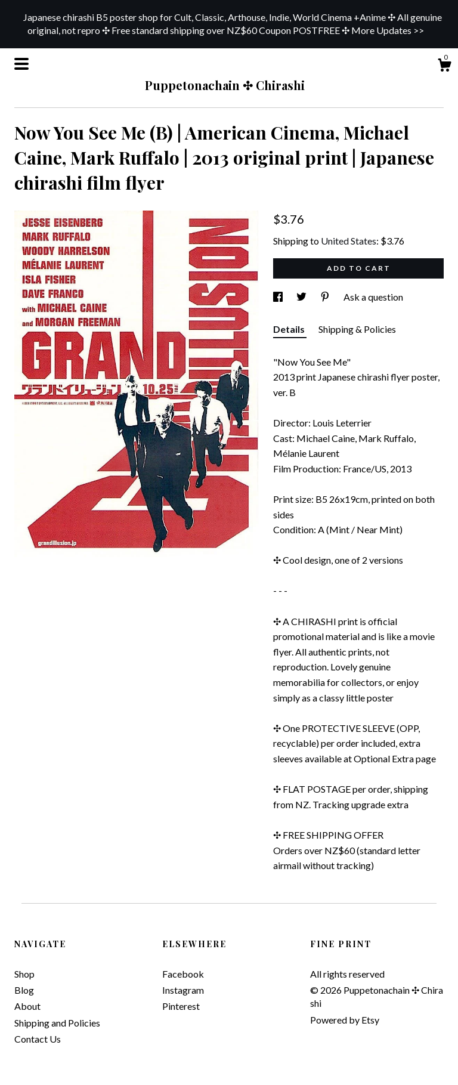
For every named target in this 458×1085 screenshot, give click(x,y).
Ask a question (373, 296)
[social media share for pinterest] (326, 296)
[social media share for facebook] (278, 296)
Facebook (183, 973)
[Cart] (444, 67)
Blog (24, 990)
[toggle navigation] (21, 64)
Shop (24, 973)
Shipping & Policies (357, 329)
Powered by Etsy (344, 1019)
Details (290, 329)
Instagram (183, 990)
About (27, 1006)
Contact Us (37, 1038)
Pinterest (181, 1006)
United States (348, 240)
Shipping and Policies (57, 1022)
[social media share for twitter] (302, 296)
